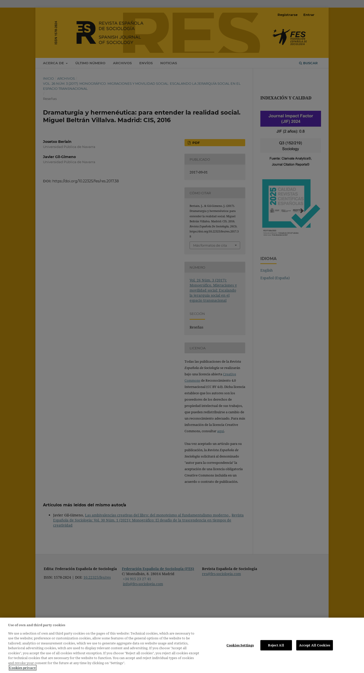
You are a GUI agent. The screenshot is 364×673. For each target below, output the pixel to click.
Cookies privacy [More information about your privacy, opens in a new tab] (22, 667)
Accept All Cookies (314, 645)
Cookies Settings (240, 645)
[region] (182, 645)
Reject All (276, 645)
